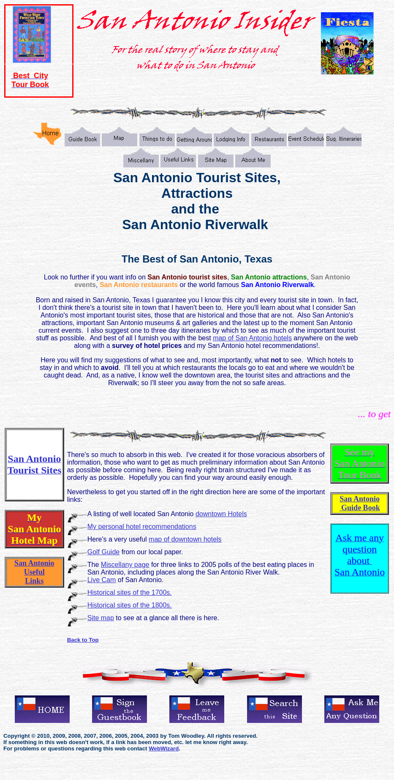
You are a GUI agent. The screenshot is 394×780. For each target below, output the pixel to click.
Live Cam (101, 579)
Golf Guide (103, 552)
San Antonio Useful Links (34, 572)
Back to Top (83, 640)
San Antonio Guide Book (360, 503)
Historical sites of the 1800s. (129, 605)
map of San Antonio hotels (252, 338)
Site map (100, 617)
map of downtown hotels (185, 539)
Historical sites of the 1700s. (129, 592)
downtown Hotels (221, 513)
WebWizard (164, 748)
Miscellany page (125, 564)
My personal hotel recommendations (141, 526)
